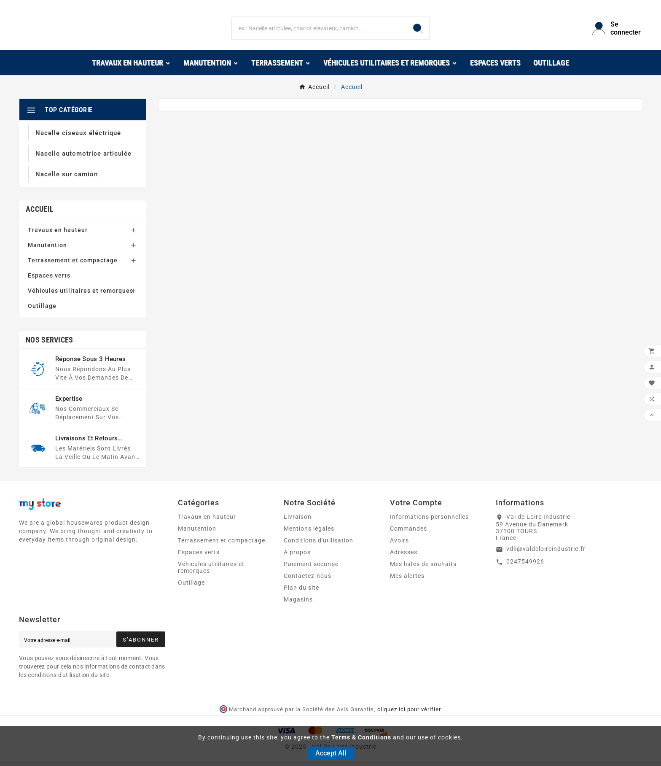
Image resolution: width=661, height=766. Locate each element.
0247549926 (525, 566)
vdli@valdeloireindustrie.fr (546, 553)
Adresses (403, 556)
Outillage (42, 310)
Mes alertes (407, 580)
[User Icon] (617, 31)
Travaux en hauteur (58, 234)
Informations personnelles (429, 521)
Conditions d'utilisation (318, 545)
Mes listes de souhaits (423, 568)
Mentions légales (309, 533)
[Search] (417, 30)
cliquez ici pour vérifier (409, 714)
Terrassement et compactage (73, 265)
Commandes (408, 533)
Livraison (298, 521)
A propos (297, 556)
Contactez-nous (307, 580)
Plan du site (301, 592)
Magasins (298, 604)
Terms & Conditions (361, 737)
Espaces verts (49, 280)
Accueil (40, 213)
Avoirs (399, 545)
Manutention (47, 249)
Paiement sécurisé (311, 568)
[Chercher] (319, 31)
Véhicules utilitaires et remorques (80, 295)
